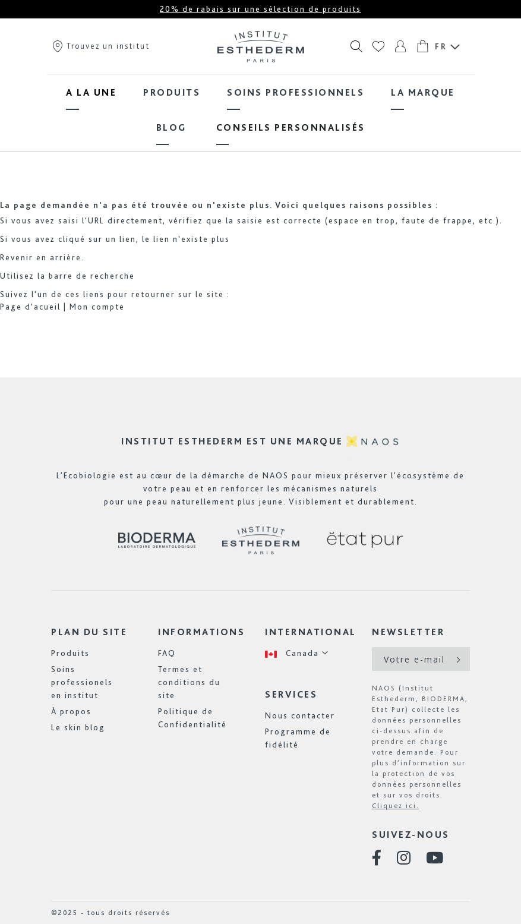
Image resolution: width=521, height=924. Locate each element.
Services (291, 694)
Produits (70, 653)
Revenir (16, 257)
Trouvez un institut (100, 46)
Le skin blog (78, 727)
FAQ (167, 653)
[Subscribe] (457, 659)
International (310, 632)
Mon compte (97, 306)
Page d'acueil (30, 306)
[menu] (261, 110)
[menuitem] (91, 92)
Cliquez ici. (395, 806)
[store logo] (260, 46)
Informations (201, 632)
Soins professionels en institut (82, 682)
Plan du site (89, 632)
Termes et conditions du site (189, 682)
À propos (71, 711)
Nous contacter (300, 715)
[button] (297, 653)
